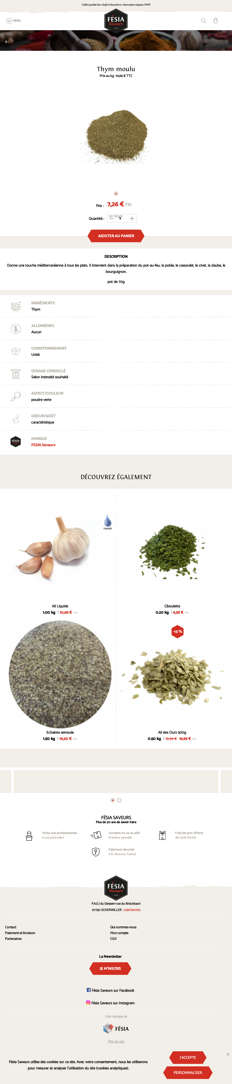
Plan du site (116, 1042)
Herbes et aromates (7, 41)
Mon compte (119, 933)
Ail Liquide (60, 606)
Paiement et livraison (20, 933)
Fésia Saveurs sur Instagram (110, 1003)
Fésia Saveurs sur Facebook (110, 990)
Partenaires (13, 939)
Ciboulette (172, 606)
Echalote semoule (60, 732)
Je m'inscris (110, 969)
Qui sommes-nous (123, 927)
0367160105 (179, 5)
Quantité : (96, 219)
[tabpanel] (116, 135)
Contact (10, 927)
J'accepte (188, 1058)
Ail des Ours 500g (172, 732)
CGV (113, 939)
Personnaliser (188, 1073)
